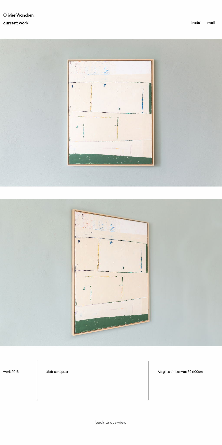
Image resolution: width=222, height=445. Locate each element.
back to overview (110, 422)
